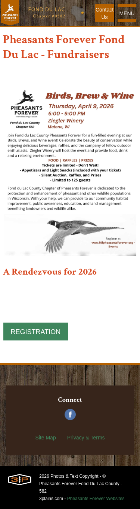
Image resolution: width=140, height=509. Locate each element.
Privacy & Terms (86, 438)
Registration (36, 332)
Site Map (45, 438)
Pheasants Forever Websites (96, 498)
